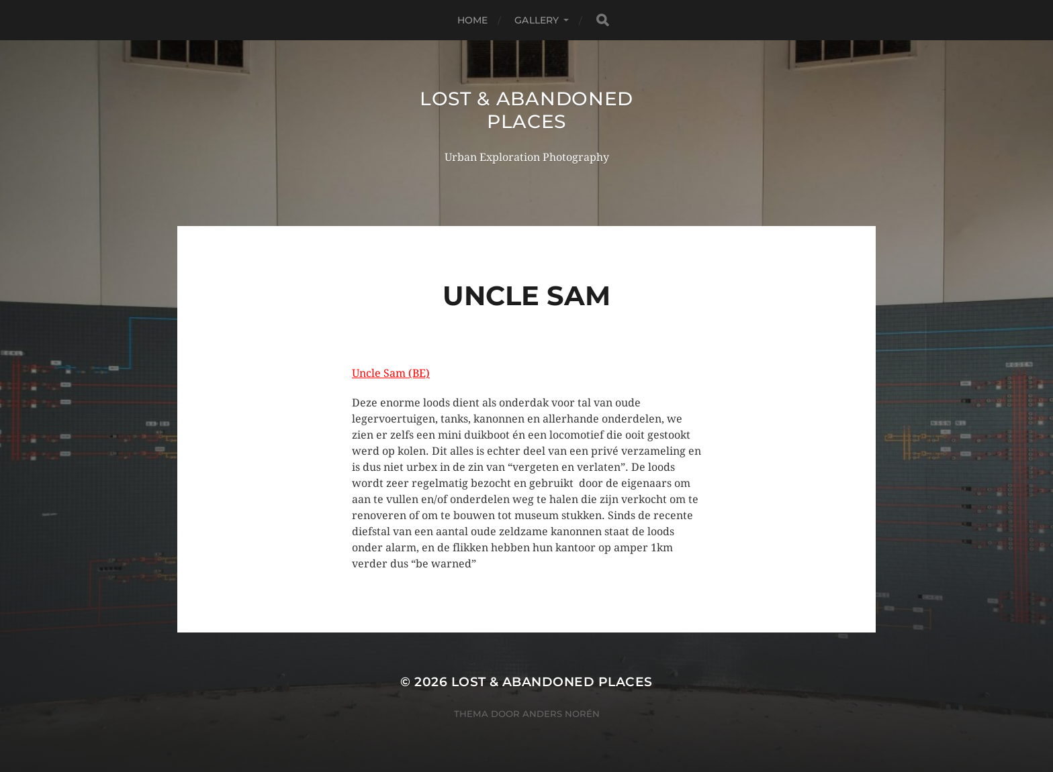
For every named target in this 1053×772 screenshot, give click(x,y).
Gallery (536, 20)
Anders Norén (561, 713)
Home (472, 20)
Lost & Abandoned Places (526, 110)
